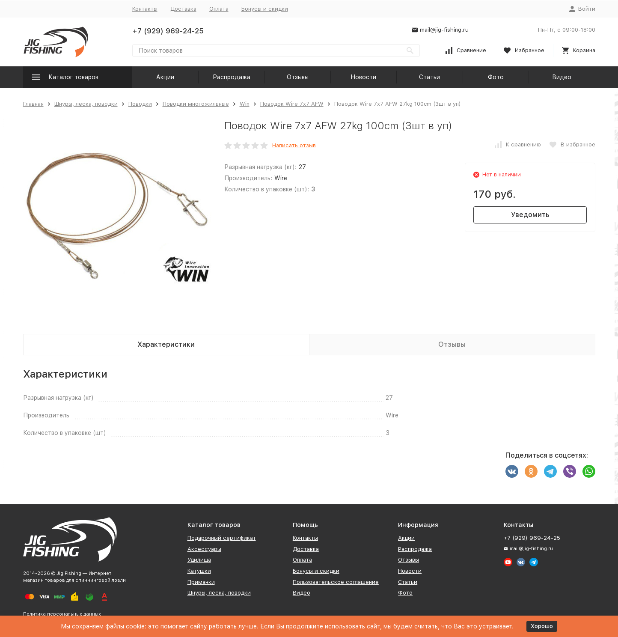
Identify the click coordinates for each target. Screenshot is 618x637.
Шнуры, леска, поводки (86, 104)
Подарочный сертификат (221, 538)
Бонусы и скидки (264, 9)
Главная (33, 104)
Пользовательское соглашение (336, 582)
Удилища (199, 560)
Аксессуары (204, 549)
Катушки (199, 571)
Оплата (219, 9)
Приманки (201, 582)
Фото (496, 77)
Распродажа (231, 77)
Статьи (429, 77)
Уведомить (530, 215)
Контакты (144, 9)
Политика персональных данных (62, 614)
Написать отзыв (294, 145)
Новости (363, 77)
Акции (165, 77)
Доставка (183, 9)
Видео (561, 77)
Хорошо (542, 626)
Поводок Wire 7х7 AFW (292, 104)
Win (245, 104)
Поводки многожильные (196, 104)
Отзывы (298, 77)
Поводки (140, 104)
